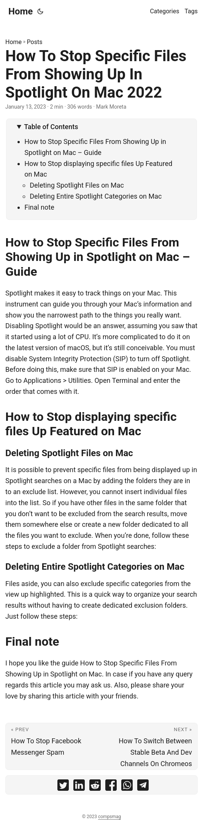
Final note (39, 207)
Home (20, 11)
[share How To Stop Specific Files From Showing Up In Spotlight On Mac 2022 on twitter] (63, 786)
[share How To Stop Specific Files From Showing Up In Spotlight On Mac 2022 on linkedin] (79, 786)
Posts (35, 42)
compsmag (109, 816)
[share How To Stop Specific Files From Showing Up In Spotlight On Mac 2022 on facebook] (111, 786)
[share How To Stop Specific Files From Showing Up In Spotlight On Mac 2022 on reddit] (95, 786)
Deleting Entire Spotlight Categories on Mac (96, 196)
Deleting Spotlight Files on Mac (77, 185)
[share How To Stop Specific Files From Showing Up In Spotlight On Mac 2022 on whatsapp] (127, 786)
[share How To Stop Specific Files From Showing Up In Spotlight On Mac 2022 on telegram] (143, 786)
